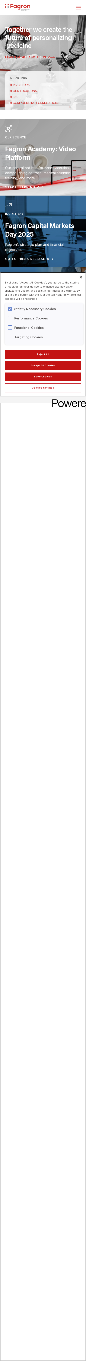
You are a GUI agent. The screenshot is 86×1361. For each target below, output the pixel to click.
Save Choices (43, 376)
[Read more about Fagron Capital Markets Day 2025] (43, 231)
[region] (43, 816)
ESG (14, 97)
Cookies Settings (43, 387)
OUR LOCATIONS (23, 91)
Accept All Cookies (43, 365)
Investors (20, 85)
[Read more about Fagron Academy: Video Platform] (43, 157)
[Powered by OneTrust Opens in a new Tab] (67, 400)
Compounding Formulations (34, 103)
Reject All (43, 354)
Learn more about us (30, 57)
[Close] (81, 277)
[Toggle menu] (78, 7)
